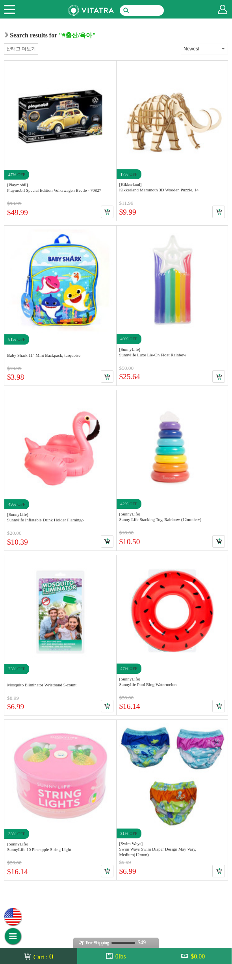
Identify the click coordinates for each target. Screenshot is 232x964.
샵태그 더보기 (21, 49)
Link (60, 141)
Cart (107, 212)
